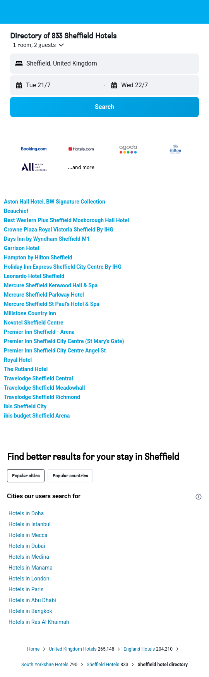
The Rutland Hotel (26, 369)
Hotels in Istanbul (30, 524)
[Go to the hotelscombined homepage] (56, 12)
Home (33, 649)
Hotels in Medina (29, 557)
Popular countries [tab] (70, 475)
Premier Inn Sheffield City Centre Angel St (55, 350)
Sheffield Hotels (103, 664)
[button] (13, 12)
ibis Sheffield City (25, 406)
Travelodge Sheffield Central (38, 378)
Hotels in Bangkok (30, 611)
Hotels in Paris (26, 589)
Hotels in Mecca (28, 535)
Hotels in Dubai (27, 546)
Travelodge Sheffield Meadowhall (44, 388)
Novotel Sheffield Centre (33, 323)
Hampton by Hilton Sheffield (38, 257)
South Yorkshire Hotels (45, 664)
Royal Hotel (18, 360)
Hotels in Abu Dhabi (32, 600)
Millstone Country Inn (30, 313)
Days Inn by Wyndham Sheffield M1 (47, 239)
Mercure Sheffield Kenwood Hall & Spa (51, 285)
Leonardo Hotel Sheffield (34, 276)
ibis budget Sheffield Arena (37, 416)
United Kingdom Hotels (72, 649)
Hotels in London (29, 578)
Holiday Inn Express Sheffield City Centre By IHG (63, 267)
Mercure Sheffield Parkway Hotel (44, 295)
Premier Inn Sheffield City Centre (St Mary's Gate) (64, 341)
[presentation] (198, 496)
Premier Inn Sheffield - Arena (39, 332)
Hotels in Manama (31, 568)
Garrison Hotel (21, 248)
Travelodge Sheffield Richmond (42, 397)
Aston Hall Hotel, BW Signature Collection (54, 202)
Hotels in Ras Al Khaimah (39, 622)
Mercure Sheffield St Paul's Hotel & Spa (51, 304)
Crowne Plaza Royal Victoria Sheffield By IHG (58, 229)
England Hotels (139, 649)
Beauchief (16, 211)
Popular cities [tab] (25, 475)
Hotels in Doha (26, 513)
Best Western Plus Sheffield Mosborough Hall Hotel (66, 220)
